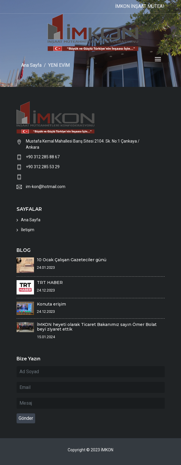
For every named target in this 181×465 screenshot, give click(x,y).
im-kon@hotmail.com (45, 186)
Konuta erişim (51, 304)
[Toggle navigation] (158, 59)
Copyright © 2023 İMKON (90, 450)
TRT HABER (50, 282)
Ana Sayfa (30, 219)
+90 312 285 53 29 (43, 166)
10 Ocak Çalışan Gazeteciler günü (71, 259)
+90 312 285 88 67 (43, 157)
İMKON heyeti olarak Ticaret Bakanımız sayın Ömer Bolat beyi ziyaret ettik (97, 327)
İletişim (27, 229)
